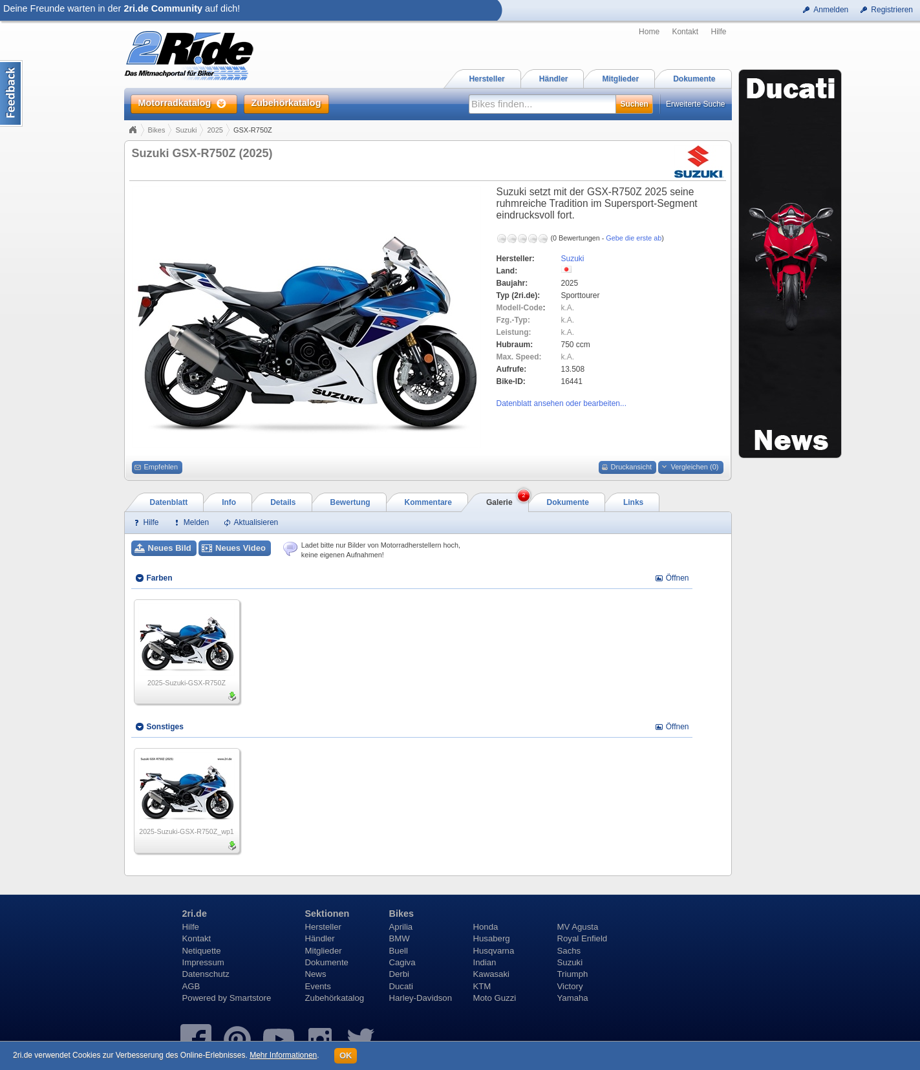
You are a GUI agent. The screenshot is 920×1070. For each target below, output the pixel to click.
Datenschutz (206, 974)
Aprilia (401, 927)
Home (649, 31)
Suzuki (186, 130)
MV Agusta (578, 927)
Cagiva (402, 962)
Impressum (203, 962)
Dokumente (326, 962)
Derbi (399, 974)
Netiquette (201, 951)
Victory (570, 986)
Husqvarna (494, 951)
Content (11, 93)
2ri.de (194, 913)
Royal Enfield (582, 938)
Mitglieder (323, 951)
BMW (399, 938)
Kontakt (685, 31)
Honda (485, 927)
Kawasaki (491, 974)
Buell (398, 951)
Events (318, 986)
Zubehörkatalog (335, 998)
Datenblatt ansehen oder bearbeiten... (561, 403)
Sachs (569, 951)
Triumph (572, 974)
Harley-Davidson (420, 998)
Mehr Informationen (283, 1055)
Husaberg (491, 938)
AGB (191, 986)
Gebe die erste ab (633, 238)
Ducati (401, 986)
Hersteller (323, 927)
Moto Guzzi (495, 998)
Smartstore (251, 998)
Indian (485, 962)
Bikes (157, 130)
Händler (320, 938)
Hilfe (718, 31)
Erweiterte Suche (695, 104)
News (315, 974)
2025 (214, 130)
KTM (482, 986)
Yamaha (572, 998)
